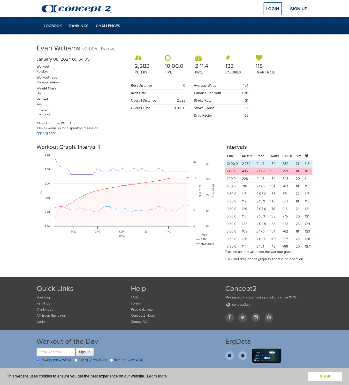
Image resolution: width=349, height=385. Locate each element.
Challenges (108, 26)
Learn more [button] (157, 376)
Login (272, 8)
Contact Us (139, 321)
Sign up (85, 352)
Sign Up (298, 8)
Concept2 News (143, 315)
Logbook (53, 26)
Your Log (43, 297)
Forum (136, 303)
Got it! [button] (325, 376)
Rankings (79, 26)
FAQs (135, 297)
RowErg (54, 360)
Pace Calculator (142, 309)
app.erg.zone (46, 133)
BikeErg (127, 360)
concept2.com (239, 304)
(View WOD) (62, 360)
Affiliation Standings (51, 315)
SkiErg (90, 360)
